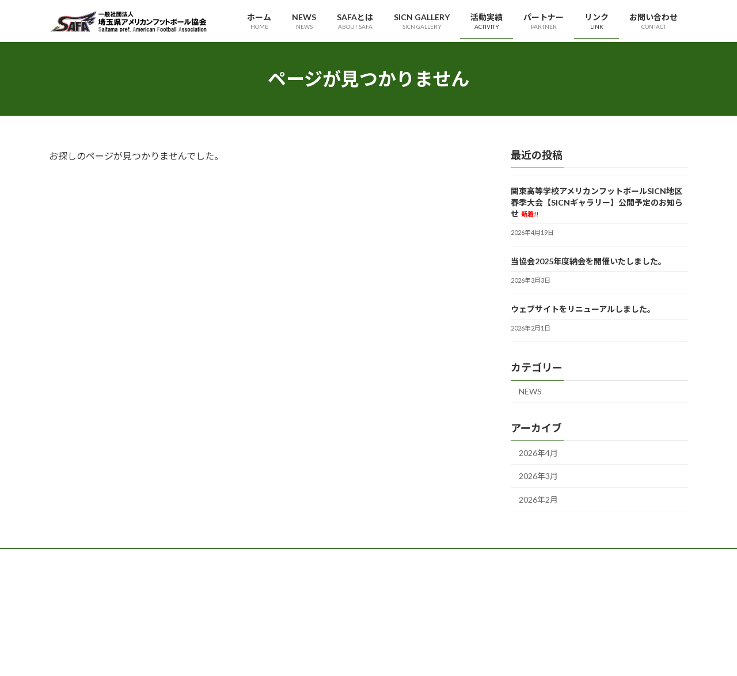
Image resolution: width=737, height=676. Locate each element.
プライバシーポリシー (528, 587)
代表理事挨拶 (295, 587)
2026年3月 (538, 476)
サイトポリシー (517, 606)
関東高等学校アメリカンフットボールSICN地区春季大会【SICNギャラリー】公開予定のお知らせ (597, 202)
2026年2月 (538, 499)
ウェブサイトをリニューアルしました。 (583, 309)
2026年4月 (538, 453)
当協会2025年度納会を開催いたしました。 (588, 261)
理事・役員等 (295, 606)
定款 (281, 626)
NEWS (530, 391)
